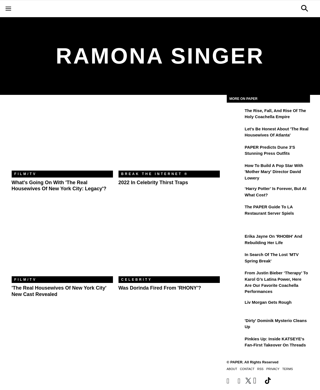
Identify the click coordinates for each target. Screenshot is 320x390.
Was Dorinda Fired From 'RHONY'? (160, 288)
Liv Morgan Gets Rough (268, 302)
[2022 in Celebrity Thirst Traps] (169, 137)
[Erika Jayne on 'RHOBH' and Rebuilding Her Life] (235, 240)
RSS (260, 369)
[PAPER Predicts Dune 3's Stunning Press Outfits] (235, 151)
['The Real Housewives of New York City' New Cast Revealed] (62, 242)
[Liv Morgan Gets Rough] (235, 306)
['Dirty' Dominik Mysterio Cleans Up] (235, 324)
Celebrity (136, 280)
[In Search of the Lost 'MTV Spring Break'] (235, 258)
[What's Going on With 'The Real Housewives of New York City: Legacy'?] (62, 137)
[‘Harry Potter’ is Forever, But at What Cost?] (235, 192)
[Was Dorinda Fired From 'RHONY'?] (169, 242)
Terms (287, 369)
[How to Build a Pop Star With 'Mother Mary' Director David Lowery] (235, 169)
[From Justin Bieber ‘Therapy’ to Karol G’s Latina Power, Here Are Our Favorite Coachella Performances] (235, 277)
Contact (247, 369)
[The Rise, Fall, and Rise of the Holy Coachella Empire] (235, 114)
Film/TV (25, 174)
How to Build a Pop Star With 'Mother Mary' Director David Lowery (274, 171)
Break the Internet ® (154, 174)
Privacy (272, 369)
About (232, 369)
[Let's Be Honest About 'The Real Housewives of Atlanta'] (235, 133)
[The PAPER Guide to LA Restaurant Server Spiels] (235, 211)
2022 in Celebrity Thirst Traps (153, 182)
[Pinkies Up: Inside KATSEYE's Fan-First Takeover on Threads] (235, 343)
